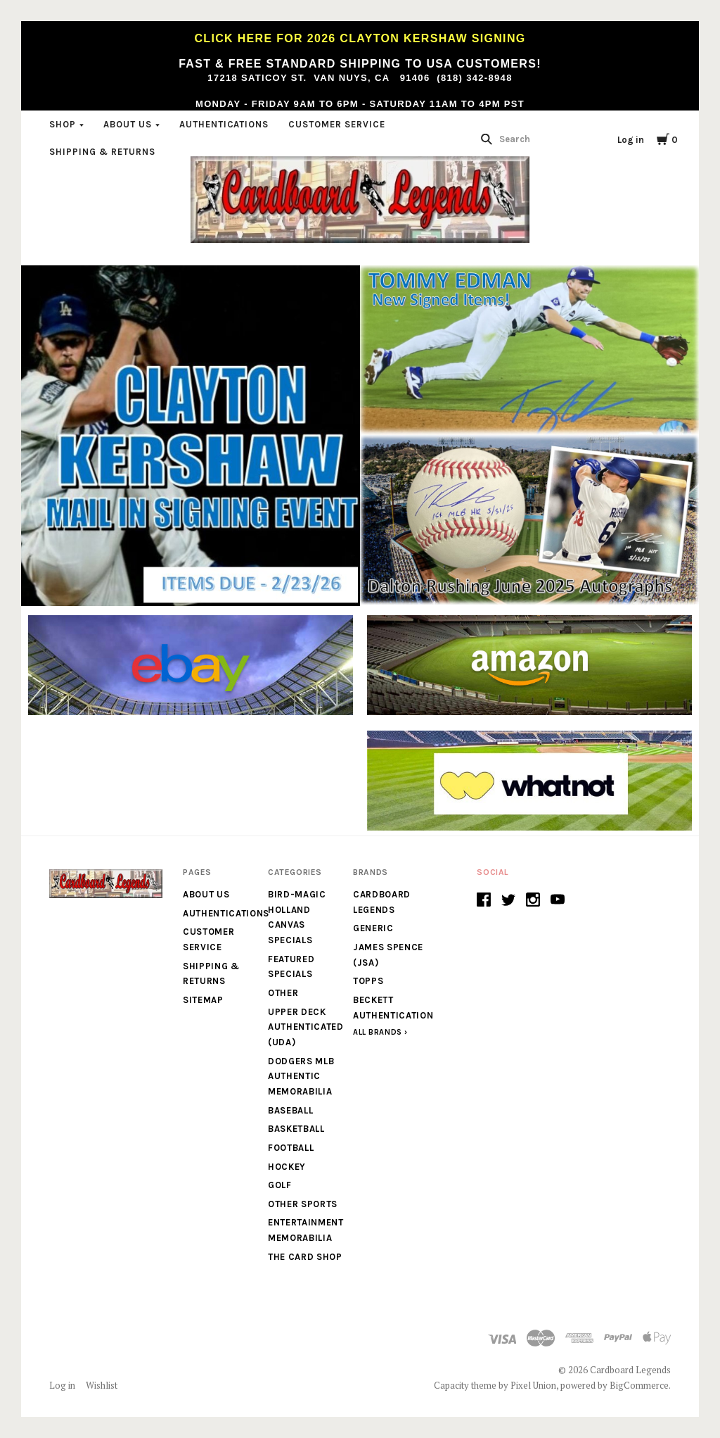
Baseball (290, 1110)
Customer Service (336, 124)
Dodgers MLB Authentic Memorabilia (301, 1076)
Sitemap (203, 1000)
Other (283, 993)
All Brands (377, 1032)
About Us (127, 124)
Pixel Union (533, 1385)
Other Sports (303, 1204)
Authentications (224, 124)
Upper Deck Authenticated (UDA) (305, 1027)
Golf (280, 1185)
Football (291, 1147)
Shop (62, 124)
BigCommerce (639, 1385)
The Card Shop (305, 1256)
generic (373, 928)
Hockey (287, 1166)
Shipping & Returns (102, 151)
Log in (630, 139)
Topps (368, 981)
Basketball (296, 1128)
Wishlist (101, 1385)
